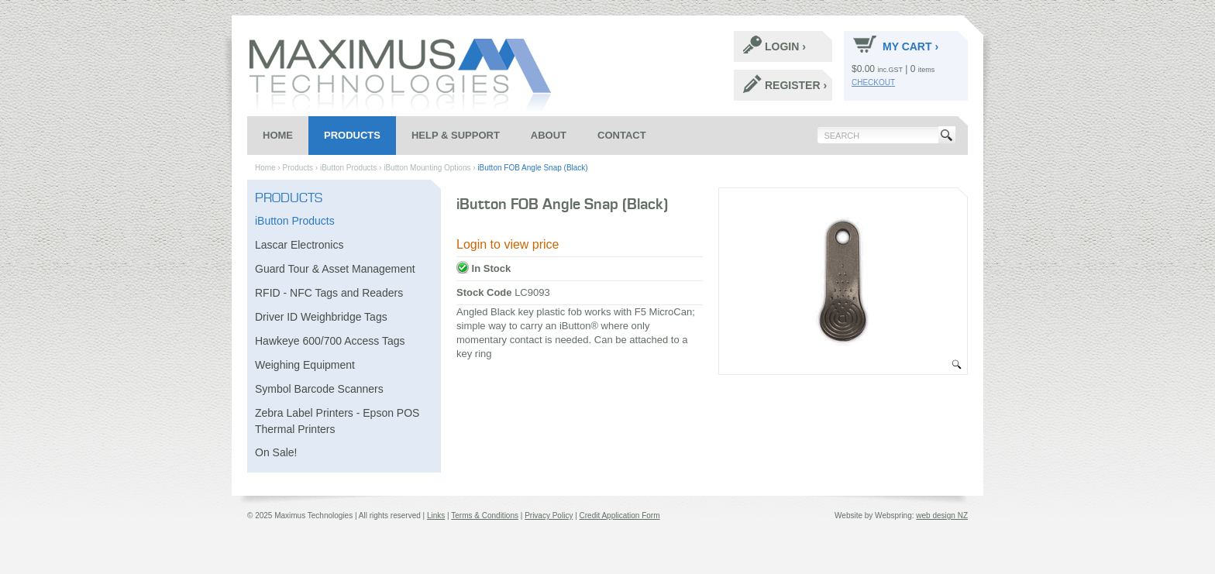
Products (352, 135)
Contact (621, 135)
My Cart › (895, 44)
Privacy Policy (549, 515)
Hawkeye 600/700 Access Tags (330, 341)
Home (278, 135)
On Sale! (276, 452)
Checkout (873, 82)
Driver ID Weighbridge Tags (321, 317)
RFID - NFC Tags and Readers (329, 293)
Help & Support (455, 135)
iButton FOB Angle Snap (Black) (532, 167)
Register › (785, 84)
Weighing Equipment (305, 365)
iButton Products (348, 167)
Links (436, 515)
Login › (774, 44)
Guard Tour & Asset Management (335, 269)
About (548, 135)
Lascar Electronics (299, 245)
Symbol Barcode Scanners (319, 389)
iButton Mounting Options (427, 167)
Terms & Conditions (484, 515)
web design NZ (942, 515)
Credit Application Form (620, 515)
